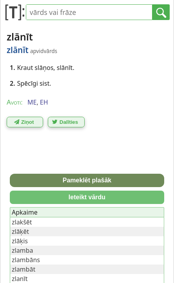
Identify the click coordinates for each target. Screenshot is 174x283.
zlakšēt (22, 222)
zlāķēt (20, 231)
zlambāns (26, 259)
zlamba (22, 250)
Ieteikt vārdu (87, 197)
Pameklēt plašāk (87, 180)
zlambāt (23, 269)
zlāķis (20, 241)
